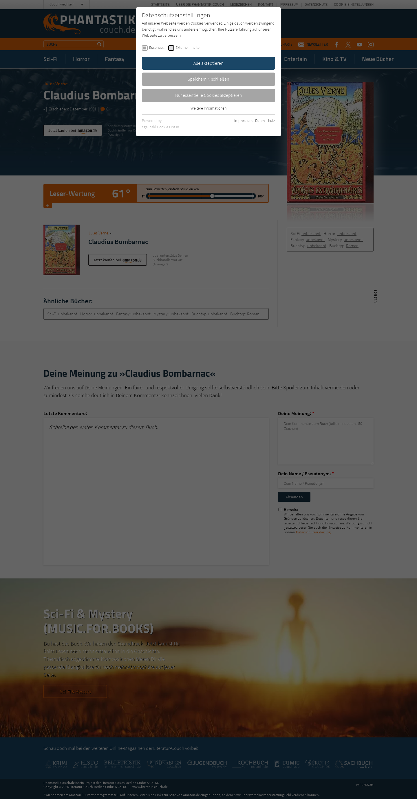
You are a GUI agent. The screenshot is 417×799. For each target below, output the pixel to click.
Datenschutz (265, 120)
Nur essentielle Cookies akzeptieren (208, 95)
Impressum (243, 120)
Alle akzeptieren (208, 63)
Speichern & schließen (208, 79)
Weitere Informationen (208, 108)
